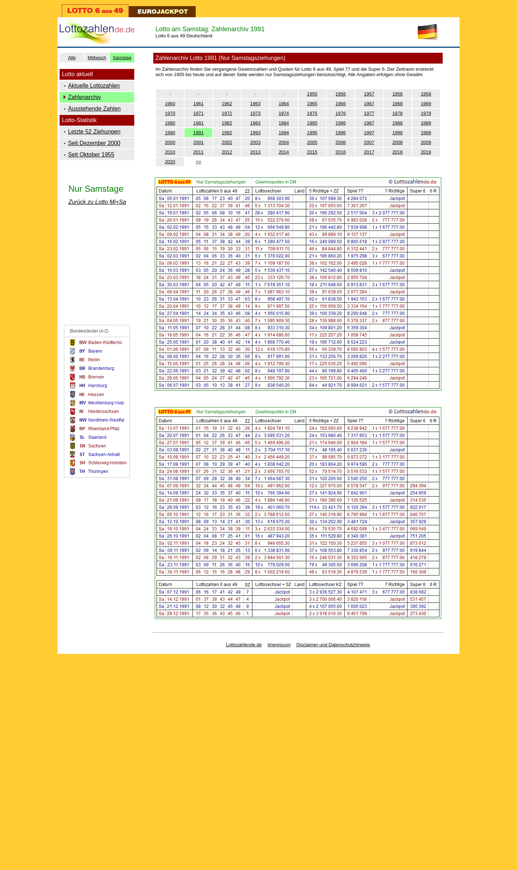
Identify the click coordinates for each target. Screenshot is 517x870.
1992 (227, 132)
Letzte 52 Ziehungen (94, 132)
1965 (312, 103)
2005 (312, 142)
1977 (369, 113)
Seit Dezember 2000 (94, 143)
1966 (340, 103)
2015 (312, 152)
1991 (198, 132)
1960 (170, 103)
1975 (312, 113)
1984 (284, 123)
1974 (284, 113)
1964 (284, 103)
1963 (255, 103)
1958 (397, 94)
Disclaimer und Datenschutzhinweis (333, 644)
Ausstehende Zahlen (94, 109)
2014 (284, 152)
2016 (340, 152)
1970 (170, 113)
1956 (340, 94)
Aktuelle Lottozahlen (94, 86)
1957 (369, 94)
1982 (227, 123)
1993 (255, 132)
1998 (397, 132)
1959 (426, 94)
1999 (426, 132)
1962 (227, 103)
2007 (369, 142)
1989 (426, 123)
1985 (312, 123)
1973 (255, 113)
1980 (170, 123)
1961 (198, 103)
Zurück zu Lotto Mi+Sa (97, 202)
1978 (397, 113)
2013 (255, 152)
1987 (369, 123)
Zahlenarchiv (84, 97)
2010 (170, 152)
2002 (227, 142)
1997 (369, 132)
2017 (369, 152)
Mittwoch (97, 57)
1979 (426, 113)
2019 (426, 152)
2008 (397, 142)
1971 (198, 113)
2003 (255, 142)
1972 (227, 113)
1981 (198, 123)
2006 (340, 142)
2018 (397, 152)
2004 (284, 142)
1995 (312, 132)
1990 (170, 132)
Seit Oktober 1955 (91, 155)
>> (198, 161)
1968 (397, 103)
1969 (426, 103)
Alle (72, 57)
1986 (340, 123)
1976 (340, 113)
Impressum (278, 644)
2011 (198, 152)
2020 (170, 161)
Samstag (122, 57)
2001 (198, 142)
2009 (426, 142)
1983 (255, 123)
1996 (340, 132)
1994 (284, 132)
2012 (227, 152)
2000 (170, 142)
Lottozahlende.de (244, 644)
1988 (397, 123)
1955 (312, 94)
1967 (369, 103)
